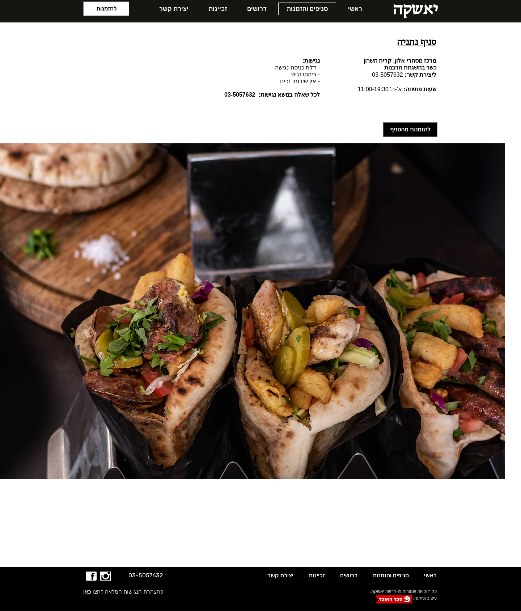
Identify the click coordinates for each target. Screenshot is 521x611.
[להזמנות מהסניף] (410, 129)
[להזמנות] (106, 8)
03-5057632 (387, 75)
